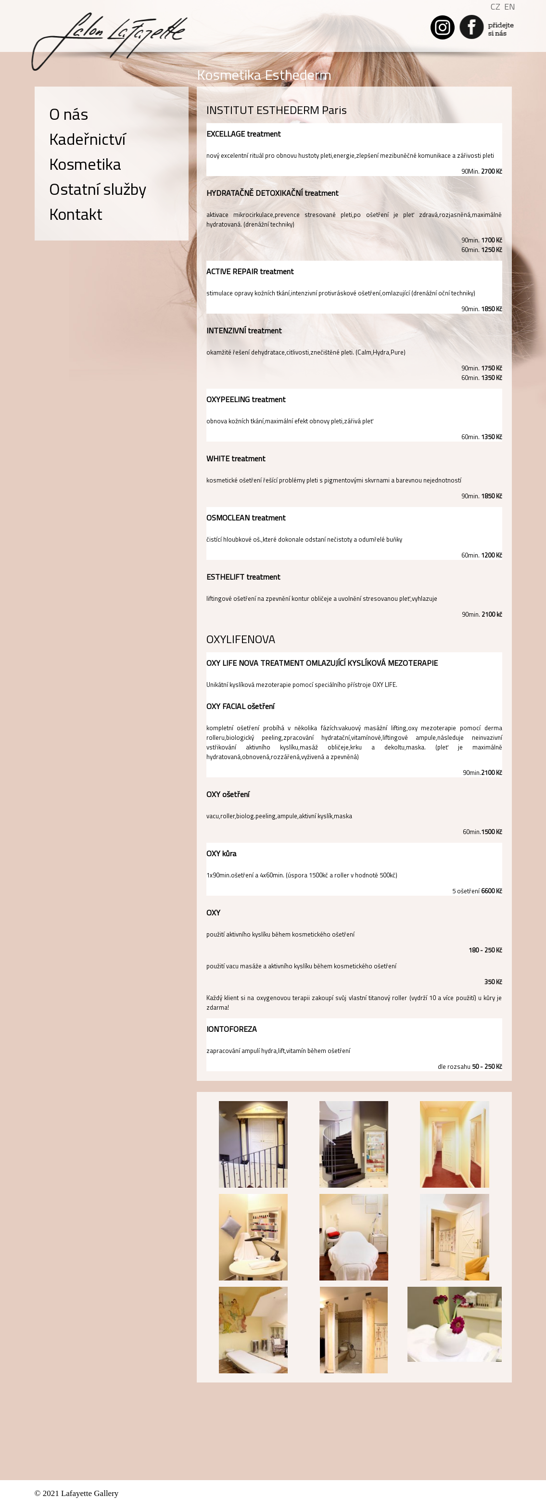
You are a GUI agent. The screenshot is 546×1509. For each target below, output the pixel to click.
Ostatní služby (97, 188)
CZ (495, 6)
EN (509, 6)
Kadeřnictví (87, 138)
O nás (68, 113)
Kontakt (75, 213)
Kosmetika (85, 163)
